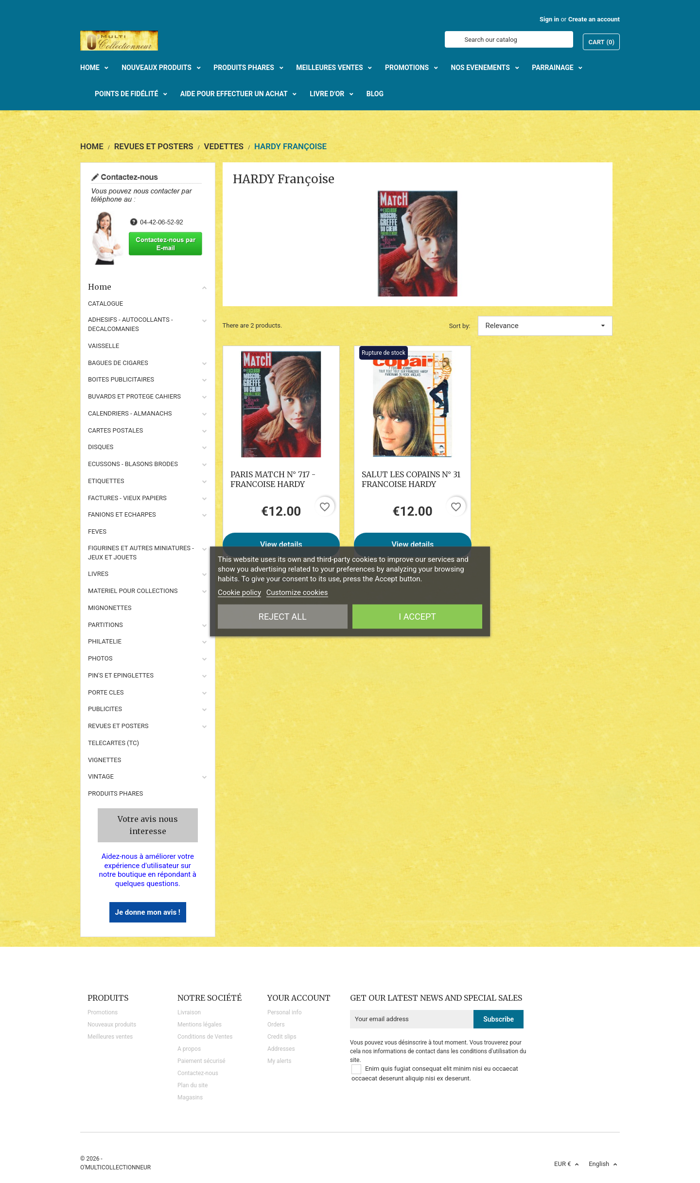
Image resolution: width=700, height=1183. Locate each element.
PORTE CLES (106, 692)
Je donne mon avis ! (147, 912)
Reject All (283, 616)
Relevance (545, 325)
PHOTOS (100, 658)
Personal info (284, 1012)
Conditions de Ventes (204, 1036)
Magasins (190, 1097)
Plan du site (192, 1085)
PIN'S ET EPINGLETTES (121, 675)
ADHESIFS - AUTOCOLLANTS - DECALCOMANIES (130, 324)
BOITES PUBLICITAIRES (121, 379)
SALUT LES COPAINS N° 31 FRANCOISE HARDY (411, 479)
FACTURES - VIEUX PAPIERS (127, 498)
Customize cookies (297, 592)
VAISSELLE (103, 345)
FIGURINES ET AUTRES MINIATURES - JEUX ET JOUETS (141, 552)
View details (281, 544)
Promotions (103, 1012)
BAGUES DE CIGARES (118, 362)
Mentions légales (199, 1024)
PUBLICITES (105, 709)
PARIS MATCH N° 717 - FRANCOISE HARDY (272, 479)
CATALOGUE (105, 303)
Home (148, 287)
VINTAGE (101, 776)
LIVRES (98, 573)
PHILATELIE (105, 641)
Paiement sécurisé (201, 1061)
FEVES (97, 531)
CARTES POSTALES (115, 430)
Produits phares (115, 793)
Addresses (281, 1048)
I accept (417, 616)
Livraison (189, 1012)
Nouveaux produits (112, 1024)
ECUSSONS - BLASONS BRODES (133, 464)
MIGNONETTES (109, 607)
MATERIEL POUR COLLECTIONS (133, 590)
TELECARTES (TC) (113, 743)
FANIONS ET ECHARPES (122, 514)
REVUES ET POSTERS (118, 726)
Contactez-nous (197, 1073)
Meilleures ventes (110, 1036)
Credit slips (282, 1036)
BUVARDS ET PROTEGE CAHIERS (134, 396)
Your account (299, 998)
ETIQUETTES (106, 481)
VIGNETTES (104, 760)
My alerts (279, 1061)
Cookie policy (239, 592)
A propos (189, 1048)
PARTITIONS (105, 624)
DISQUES (100, 447)
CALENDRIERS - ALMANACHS (130, 413)
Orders (276, 1024)
